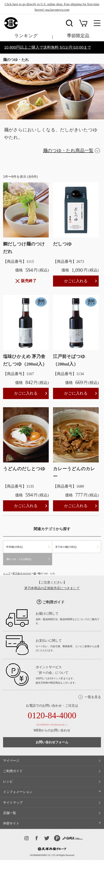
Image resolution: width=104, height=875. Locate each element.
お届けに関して (47, 613)
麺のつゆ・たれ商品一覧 (68, 150)
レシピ (8, 781)
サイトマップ (13, 802)
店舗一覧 (9, 813)
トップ (6, 573)
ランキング (26, 35)
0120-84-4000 (52, 715)
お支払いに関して (49, 640)
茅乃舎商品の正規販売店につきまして (52, 588)
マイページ (11, 760)
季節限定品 (78, 35)
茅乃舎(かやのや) (21, 573)
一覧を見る (93, 697)
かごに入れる (75, 281)
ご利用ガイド (53, 602)
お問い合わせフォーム (52, 742)
